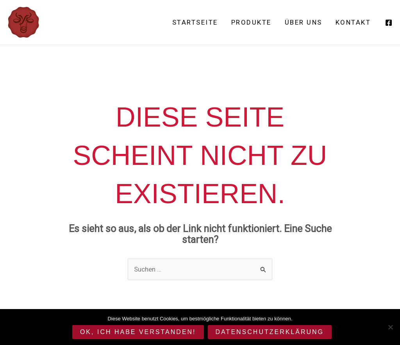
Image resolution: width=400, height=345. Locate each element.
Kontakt (353, 22)
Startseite (195, 22)
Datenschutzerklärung (270, 332)
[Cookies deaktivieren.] (390, 327)
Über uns (303, 22)
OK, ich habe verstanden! (138, 332)
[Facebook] (388, 22)
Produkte (251, 22)
